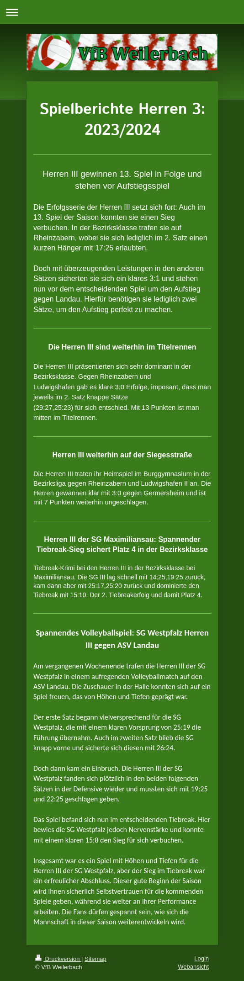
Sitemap (95, 958)
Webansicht (193, 966)
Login (201, 958)
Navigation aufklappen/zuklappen (122, 12)
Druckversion (58, 958)
